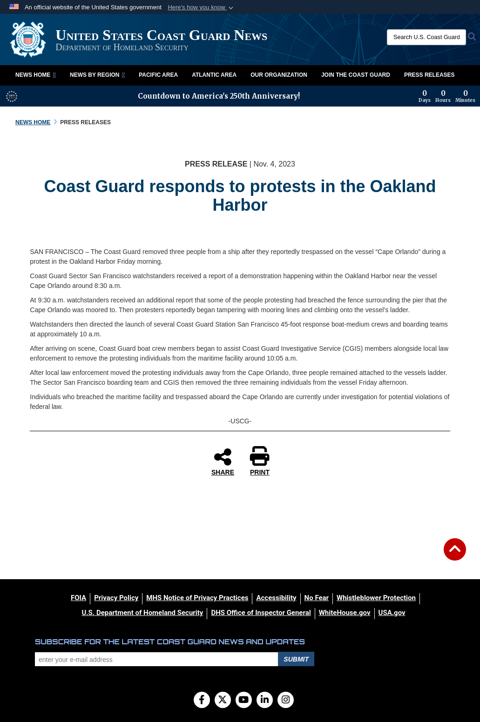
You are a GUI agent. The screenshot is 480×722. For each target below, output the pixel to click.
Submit (296, 659)
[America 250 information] (12, 96)
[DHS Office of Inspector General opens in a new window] (261, 612)
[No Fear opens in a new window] (316, 598)
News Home (35, 75)
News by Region (97, 75)
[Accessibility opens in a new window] (276, 598)
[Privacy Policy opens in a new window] (116, 598)
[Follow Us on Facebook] (202, 700)
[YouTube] (244, 700)
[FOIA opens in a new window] (78, 598)
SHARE (222, 461)
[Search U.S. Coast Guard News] (426, 37)
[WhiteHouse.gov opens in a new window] (345, 612)
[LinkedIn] (265, 700)
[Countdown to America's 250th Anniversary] (447, 96)
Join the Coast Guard (355, 75)
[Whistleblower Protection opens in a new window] (376, 598)
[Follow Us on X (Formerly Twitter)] (223, 700)
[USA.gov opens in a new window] (392, 612)
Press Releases (429, 75)
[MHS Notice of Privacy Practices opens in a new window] (197, 598)
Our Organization (278, 75)
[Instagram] (285, 700)
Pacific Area (158, 75)
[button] (201, 7)
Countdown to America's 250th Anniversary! (219, 96)
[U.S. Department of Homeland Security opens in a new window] (142, 612)
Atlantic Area (214, 75)
